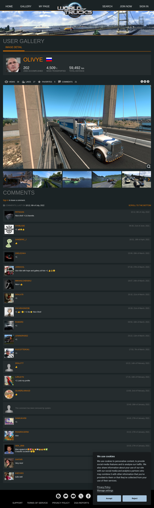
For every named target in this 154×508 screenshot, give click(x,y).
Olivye (33, 59)
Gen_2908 (19, 446)
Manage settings (105, 490)
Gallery (25, 6)
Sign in (6, 200)
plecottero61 (22, 349)
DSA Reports (81, 503)
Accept (109, 498)
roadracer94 (22, 432)
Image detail (13, 47)
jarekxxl (19, 267)
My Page (44, 6)
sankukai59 (20, 418)
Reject (134, 498)
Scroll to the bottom (140, 205)
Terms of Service (37, 503)
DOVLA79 (19, 295)
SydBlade (20, 226)
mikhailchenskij (23, 281)
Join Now (126, 6)
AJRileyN (19, 377)
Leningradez (21, 336)
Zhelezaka (20, 253)
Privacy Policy (61, 503)
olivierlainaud (22, 391)
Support (17, 503)
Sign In (143, 6)
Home (9, 6)
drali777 (19, 363)
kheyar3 (19, 473)
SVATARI (19, 459)
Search (107, 6)
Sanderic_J (20, 240)
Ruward (19, 322)
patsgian (19, 212)
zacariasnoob (22, 308)
